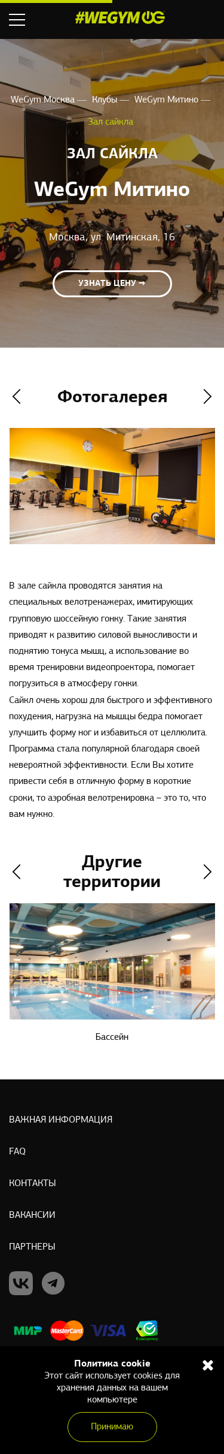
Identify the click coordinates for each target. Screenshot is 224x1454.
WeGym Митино (167, 100)
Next (207, 396)
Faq (17, 1152)
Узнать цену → (112, 283)
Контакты (32, 1183)
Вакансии (32, 1215)
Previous (16, 396)
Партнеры (32, 1247)
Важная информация (60, 1120)
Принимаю (112, 1427)
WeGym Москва (44, 100)
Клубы (105, 100)
